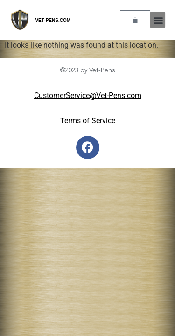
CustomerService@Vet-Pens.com (87, 95)
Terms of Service (87, 120)
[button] (158, 20)
